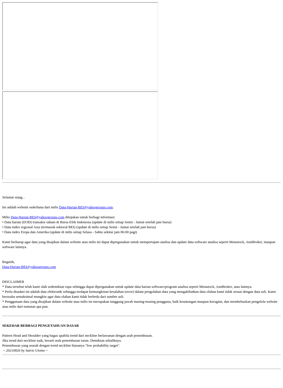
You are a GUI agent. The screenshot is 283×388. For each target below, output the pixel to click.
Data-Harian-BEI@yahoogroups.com (86, 207)
